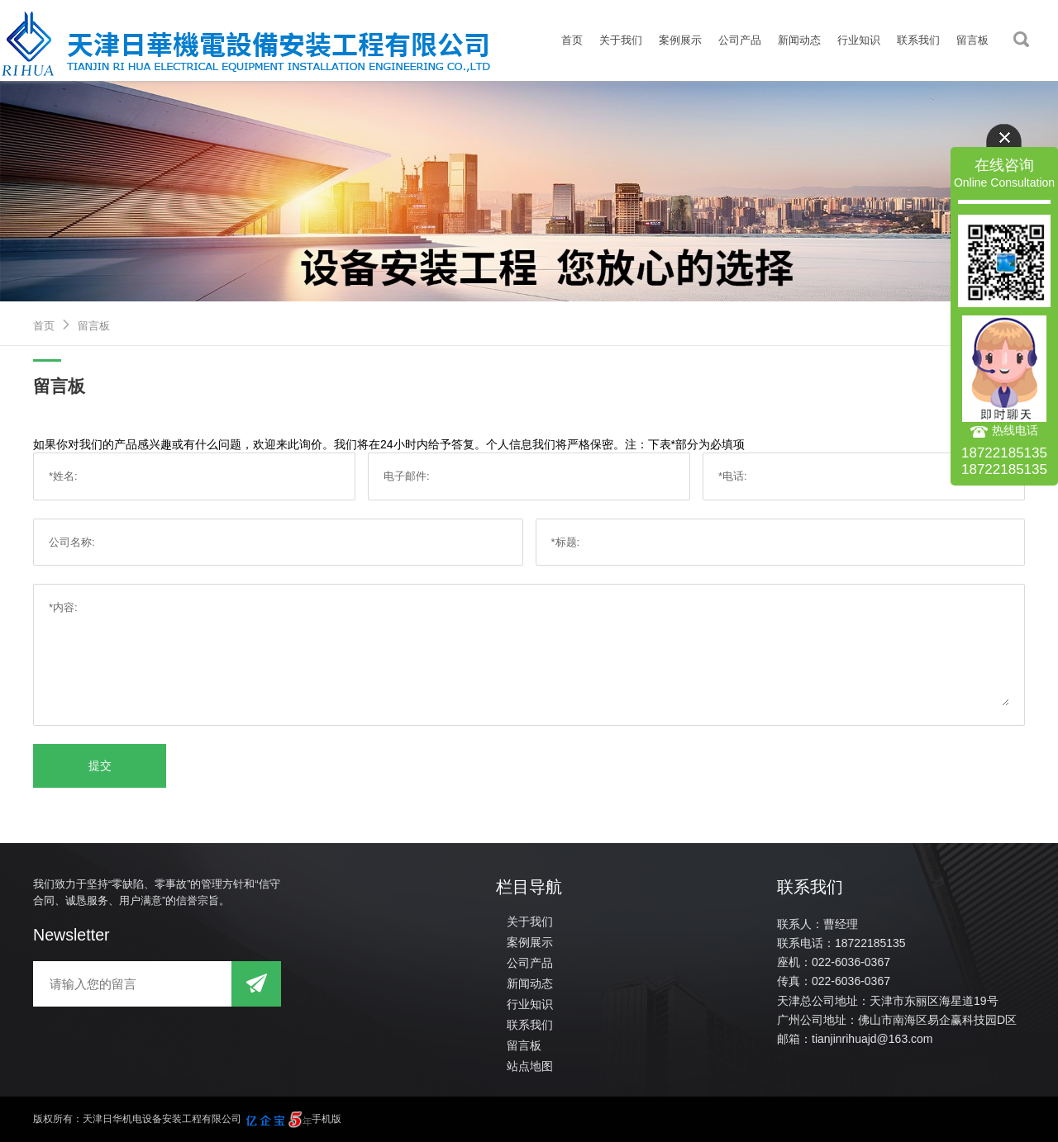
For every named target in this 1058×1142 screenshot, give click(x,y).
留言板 (972, 40)
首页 (572, 40)
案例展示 (680, 40)
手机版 (326, 1119)
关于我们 (620, 40)
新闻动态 (799, 40)
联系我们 (918, 40)
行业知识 (858, 40)
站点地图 (530, 1066)
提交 (100, 765)
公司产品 (739, 40)
